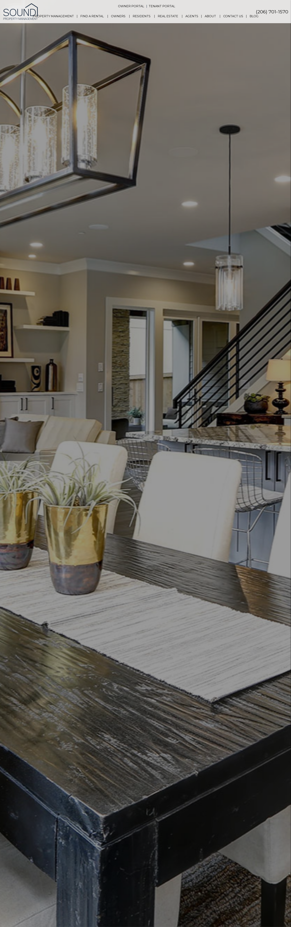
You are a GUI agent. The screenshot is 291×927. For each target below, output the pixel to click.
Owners (118, 16)
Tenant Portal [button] (162, 6)
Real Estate (168, 16)
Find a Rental (92, 16)
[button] (285, 293)
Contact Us (233, 16)
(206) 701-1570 (272, 11)
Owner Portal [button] (131, 6)
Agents (191, 16)
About (210, 16)
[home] (21, 11)
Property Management (53, 16)
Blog (254, 16)
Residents (142, 16)
